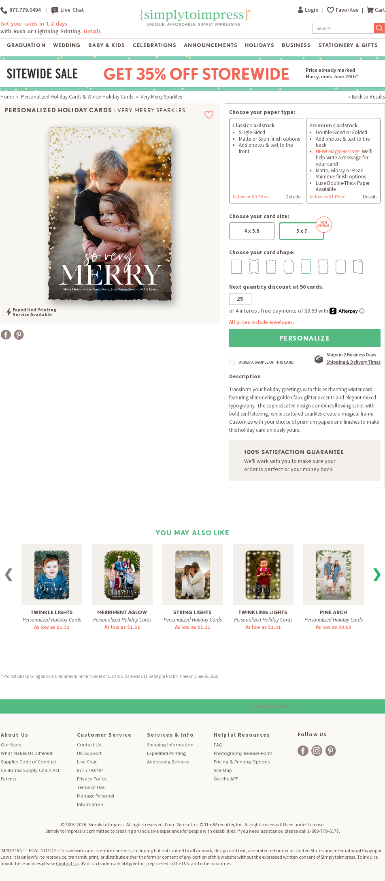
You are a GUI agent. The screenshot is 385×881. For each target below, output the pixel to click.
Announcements (211, 45)
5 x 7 (310, 228)
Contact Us (89, 745)
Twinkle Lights (52, 612)
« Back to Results (366, 96)
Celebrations (154, 45)
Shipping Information (170, 745)
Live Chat (67, 10)
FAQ (218, 745)
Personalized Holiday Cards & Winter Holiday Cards (77, 96)
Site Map (223, 770)
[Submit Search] (379, 28)
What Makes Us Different (27, 753)
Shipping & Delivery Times (353, 362)
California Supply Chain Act (30, 770)
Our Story (11, 745)
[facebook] (303, 750)
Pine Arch (333, 612)
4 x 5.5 (252, 230)
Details (92, 31)
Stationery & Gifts (348, 45)
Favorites (347, 9)
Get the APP (226, 779)
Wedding (67, 45)
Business (296, 45)
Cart (376, 9)
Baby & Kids (106, 45)
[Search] (343, 28)
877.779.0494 (20, 10)
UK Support (89, 753)
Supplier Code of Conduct (28, 762)
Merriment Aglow (122, 612)
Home (7, 96)
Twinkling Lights (262, 612)
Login (309, 9)
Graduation (26, 45)
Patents (8, 779)
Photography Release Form (243, 753)
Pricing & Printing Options (242, 762)
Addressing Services (168, 762)
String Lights (192, 612)
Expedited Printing (166, 753)
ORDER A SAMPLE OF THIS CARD (266, 362)
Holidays (259, 45)
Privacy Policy (91, 779)
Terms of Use (90, 787)
